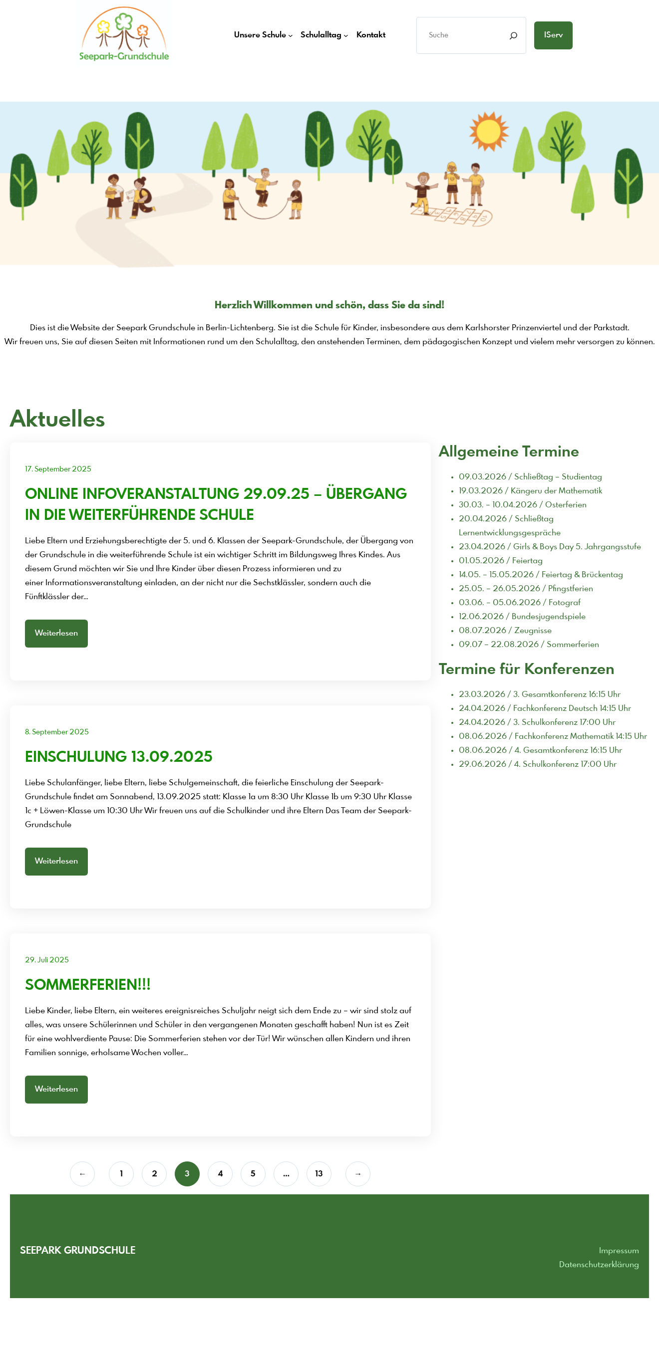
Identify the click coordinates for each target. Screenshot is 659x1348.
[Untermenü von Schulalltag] (345, 35)
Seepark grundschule (77, 1251)
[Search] (513, 35)
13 (319, 1174)
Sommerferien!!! (88, 985)
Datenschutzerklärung (599, 1265)
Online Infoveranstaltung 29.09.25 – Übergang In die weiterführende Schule (216, 505)
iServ (553, 35)
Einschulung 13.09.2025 (119, 757)
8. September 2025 (57, 732)
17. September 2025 (58, 469)
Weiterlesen (56, 633)
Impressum (619, 1251)
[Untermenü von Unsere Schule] (290, 35)
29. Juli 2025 (47, 960)
